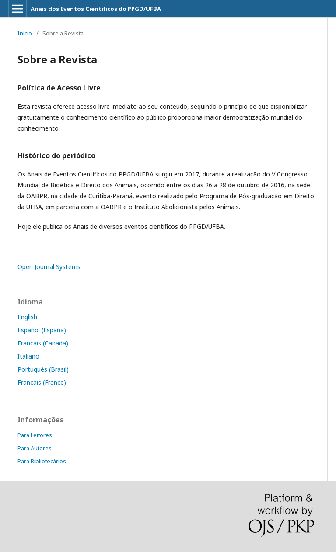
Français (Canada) (43, 343)
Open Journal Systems (49, 266)
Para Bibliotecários (42, 461)
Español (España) (42, 330)
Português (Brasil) (43, 369)
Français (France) (42, 382)
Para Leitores (35, 435)
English (27, 317)
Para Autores (35, 448)
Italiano (28, 356)
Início (25, 33)
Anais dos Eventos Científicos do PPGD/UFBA (96, 9)
